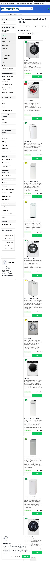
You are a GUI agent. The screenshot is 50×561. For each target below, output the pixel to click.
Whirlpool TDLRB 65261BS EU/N (25, 427)
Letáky (3, 217)
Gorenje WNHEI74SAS (40, 473)
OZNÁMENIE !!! (5, 207)
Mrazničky (4, 48)
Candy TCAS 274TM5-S (41, 289)
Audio (3, 103)
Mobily (3, 119)
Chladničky (5, 45)
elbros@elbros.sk (8, 275)
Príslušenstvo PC (6, 152)
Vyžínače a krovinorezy (8, 189)
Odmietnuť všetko (15, 556)
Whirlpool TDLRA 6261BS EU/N (41, 244)
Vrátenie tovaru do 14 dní (9, 242)
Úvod (3, 14)
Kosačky (4, 182)
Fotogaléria (36, 3)
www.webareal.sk (30, 559)
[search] (31, 9)
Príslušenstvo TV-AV (7, 110)
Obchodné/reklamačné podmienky (23, 3)
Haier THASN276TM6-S (40, 427)
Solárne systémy (6, 196)
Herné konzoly (5, 148)
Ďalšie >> (39, 502)
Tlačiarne (4, 145)
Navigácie (4, 122)
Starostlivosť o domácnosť (6, 80)
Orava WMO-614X (39, 197)
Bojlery (4, 62)
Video (3, 107)
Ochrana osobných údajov (9, 246)
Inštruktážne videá (7, 224)
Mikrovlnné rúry (6, 58)
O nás (4, 3)
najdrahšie (28, 33)
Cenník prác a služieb (9, 236)
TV (2, 100)
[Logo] (10, 9)
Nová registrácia (45, 1)
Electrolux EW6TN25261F (41, 335)
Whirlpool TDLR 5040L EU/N (40, 106)
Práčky (4, 35)
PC (2, 135)
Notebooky (5, 138)
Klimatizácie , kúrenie (7, 92)
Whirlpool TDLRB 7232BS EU (25, 197)
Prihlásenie (37, 1)
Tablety (4, 142)
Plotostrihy (5, 186)
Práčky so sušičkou (7, 42)
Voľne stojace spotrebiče (11, 14)
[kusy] (21, 82)
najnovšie (36, 33)
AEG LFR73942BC (39, 60)
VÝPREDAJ (4, 22)
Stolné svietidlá (6, 162)
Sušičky (4, 38)
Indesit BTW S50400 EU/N (24, 152)
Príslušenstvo (5, 199)
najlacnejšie (21, 33)
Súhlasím (26, 556)
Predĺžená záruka (9, 249)
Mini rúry (4, 65)
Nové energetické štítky (8, 213)
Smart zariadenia (6, 175)
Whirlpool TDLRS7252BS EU (25, 289)
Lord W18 (37, 381)
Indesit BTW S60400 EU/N (24, 474)
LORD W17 (21, 381)
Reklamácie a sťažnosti (8, 239)
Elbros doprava (6, 210)
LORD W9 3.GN (22, 105)
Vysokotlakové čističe (7, 193)
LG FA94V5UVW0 (23, 335)
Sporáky (4, 52)
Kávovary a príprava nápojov (7, 88)
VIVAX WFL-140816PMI (40, 151)
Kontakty (42, 3)
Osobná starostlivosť (7, 84)
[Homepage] (1, 3)
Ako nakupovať (10, 3)
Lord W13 (21, 243)
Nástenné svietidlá (7, 159)
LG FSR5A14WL (22, 60)
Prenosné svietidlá (6, 166)
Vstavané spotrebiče (7, 68)
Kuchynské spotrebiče (7, 76)
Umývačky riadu (6, 55)
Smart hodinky (6, 126)
